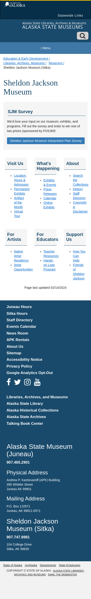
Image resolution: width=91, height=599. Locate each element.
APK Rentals (18, 340)
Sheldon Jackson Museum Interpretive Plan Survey (46, 141)
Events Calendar (21, 326)
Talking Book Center (25, 423)
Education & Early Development (25, 58)
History (78, 189)
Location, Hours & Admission (21, 180)
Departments (48, 565)
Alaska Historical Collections (32, 410)
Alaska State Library (25, 403)
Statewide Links (70, 15)
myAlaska (31, 565)
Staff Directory (20, 320)
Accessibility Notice (24, 359)
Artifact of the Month (19, 202)
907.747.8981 (18, 537)
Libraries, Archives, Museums (24, 63)
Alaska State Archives (26, 417)
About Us (15, 346)
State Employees (69, 565)
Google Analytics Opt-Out (30, 373)
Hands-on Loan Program (50, 265)
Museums (56, 63)
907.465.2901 (18, 462)
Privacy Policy (19, 366)
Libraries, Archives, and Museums (37, 397)
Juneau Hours (19, 307)
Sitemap (14, 353)
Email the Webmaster (62, 574)
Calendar (50, 198)
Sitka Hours (17, 313)
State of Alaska (12, 565)
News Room (17, 333)
